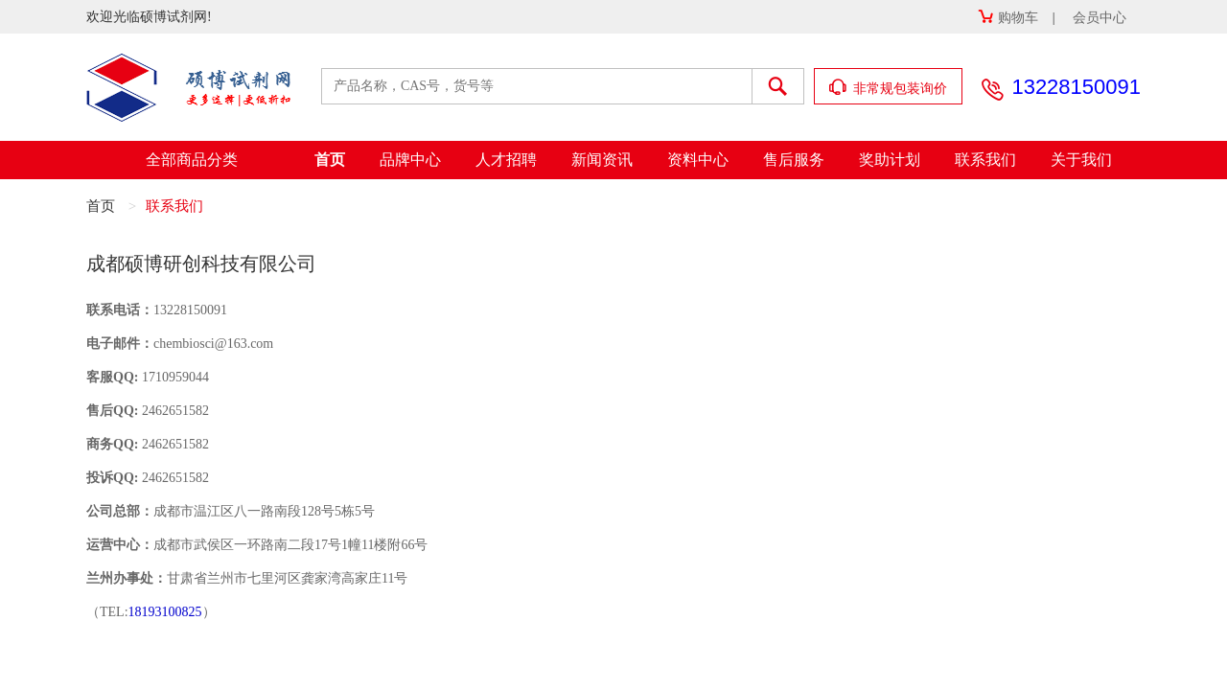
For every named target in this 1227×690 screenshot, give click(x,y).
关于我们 (1081, 159)
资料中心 (698, 159)
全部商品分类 (192, 159)
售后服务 (793, 159)
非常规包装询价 (888, 88)
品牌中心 (410, 159)
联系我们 (985, 159)
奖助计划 (889, 159)
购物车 (1008, 18)
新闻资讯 (602, 159)
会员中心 (1099, 18)
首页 (329, 159)
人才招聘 (506, 159)
